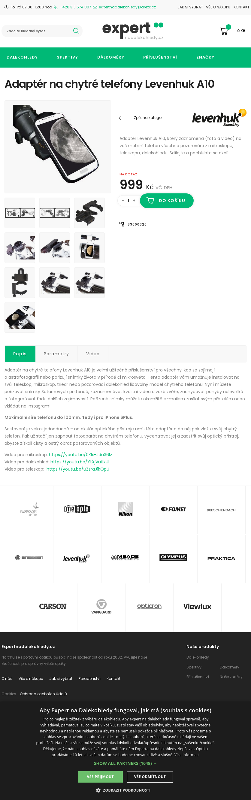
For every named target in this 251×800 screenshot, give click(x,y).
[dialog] (125, 751)
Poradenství (90, 678)
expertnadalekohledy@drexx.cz (127, 7)
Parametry (56, 354)
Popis (20, 354)
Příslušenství (160, 57)
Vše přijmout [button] (100, 776)
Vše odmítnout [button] (150, 776)
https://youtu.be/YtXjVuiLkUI (79, 462)
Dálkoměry (110, 57)
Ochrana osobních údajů (43, 693)
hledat (76, 30)
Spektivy (67, 57)
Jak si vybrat (190, 7)
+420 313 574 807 (75, 7)
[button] (125, 763)
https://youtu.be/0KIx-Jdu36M (81, 455)
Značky (205, 57)
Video (93, 354)
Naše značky (231, 676)
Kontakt (241, 7)
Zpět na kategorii (149, 117)
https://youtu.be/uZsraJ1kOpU (78, 469)
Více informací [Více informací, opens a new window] (186, 754)
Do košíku (172, 201)
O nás (7, 678)
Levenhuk (210, 118)
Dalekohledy (22, 57)
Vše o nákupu (218, 7)
